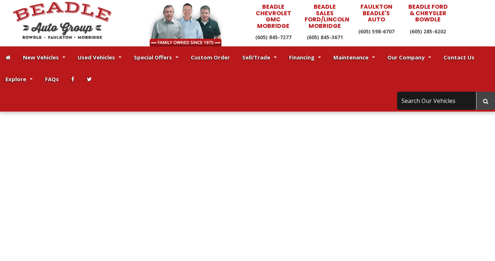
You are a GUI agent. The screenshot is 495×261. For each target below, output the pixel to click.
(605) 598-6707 (376, 31)
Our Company (409, 57)
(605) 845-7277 (273, 37)
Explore (19, 79)
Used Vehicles (99, 57)
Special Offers (156, 57)
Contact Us (459, 57)
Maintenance (354, 57)
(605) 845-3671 (325, 37)
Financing (305, 57)
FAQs (52, 79)
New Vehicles (44, 57)
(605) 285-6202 (428, 31)
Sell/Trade (259, 57)
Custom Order (210, 57)
